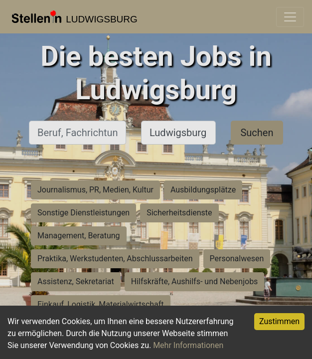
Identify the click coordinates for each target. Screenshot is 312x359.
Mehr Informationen (188, 345)
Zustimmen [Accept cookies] (279, 321)
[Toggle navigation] (290, 17)
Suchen (256, 133)
